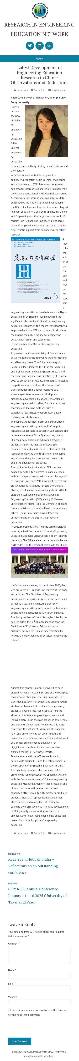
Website (12, 997)
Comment (14, 943)
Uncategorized (58, 90)
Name (12, 970)
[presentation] (34, 1026)
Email (12, 983)
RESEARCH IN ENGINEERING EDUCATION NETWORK (39, 1052)
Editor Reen (22, 90)
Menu (45, 58)
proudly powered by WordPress (39, 1056)
